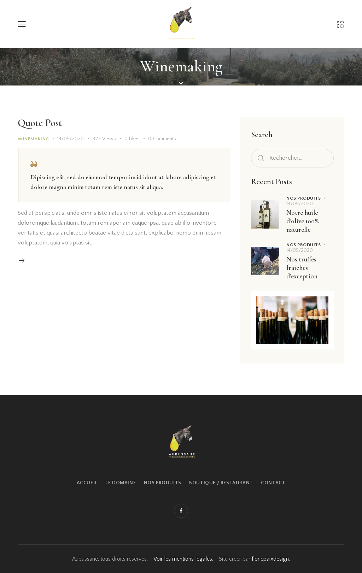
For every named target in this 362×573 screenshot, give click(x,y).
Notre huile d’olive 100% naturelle (302, 221)
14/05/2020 (70, 139)
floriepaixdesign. (271, 559)
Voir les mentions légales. (183, 559)
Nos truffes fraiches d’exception (301, 267)
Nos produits (303, 198)
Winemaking (33, 138)
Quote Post (40, 123)
